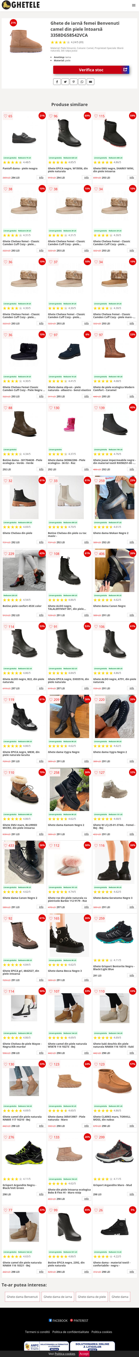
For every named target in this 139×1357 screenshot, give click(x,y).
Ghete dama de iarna (58, 1297)
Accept (84, 1354)
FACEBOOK (58, 1321)
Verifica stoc (104, 70)
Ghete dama (120, 1297)
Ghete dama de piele (92, 1297)
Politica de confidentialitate (70, 1332)
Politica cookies (102, 1332)
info (41, 177)
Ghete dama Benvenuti (22, 1297)
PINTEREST (79, 1321)
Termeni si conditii (37, 1332)
